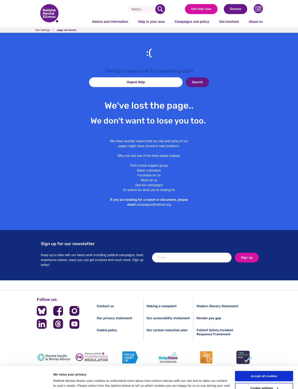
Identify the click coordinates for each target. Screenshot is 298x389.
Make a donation (149, 170)
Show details (62, 381)
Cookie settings (264, 367)
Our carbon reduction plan (167, 330)
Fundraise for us (149, 175)
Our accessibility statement (168, 318)
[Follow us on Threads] (58, 323)
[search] (160, 9)
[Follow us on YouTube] (74, 323)
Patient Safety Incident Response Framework (215, 332)
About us (256, 21)
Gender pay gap (209, 318)
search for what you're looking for (151, 190)
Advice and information (110, 21)
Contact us (105, 306)
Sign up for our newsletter (68, 243)
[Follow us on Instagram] (74, 310)
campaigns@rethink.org (153, 204)
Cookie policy (107, 330)
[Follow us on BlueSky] (42, 310)
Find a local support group (149, 165)
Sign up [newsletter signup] (247, 257)
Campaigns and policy (192, 21)
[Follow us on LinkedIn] (42, 323)
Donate (235, 9)
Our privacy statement (114, 318)
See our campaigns (149, 185)
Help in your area (151, 21)
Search (197, 82)
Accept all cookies (264, 355)
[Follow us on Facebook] (58, 310)
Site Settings (42, 30)
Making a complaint (162, 306)
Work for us (149, 180)
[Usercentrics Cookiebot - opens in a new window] (26, 381)
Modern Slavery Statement (217, 306)
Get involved (229, 21)
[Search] (143, 9)
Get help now (201, 9)
